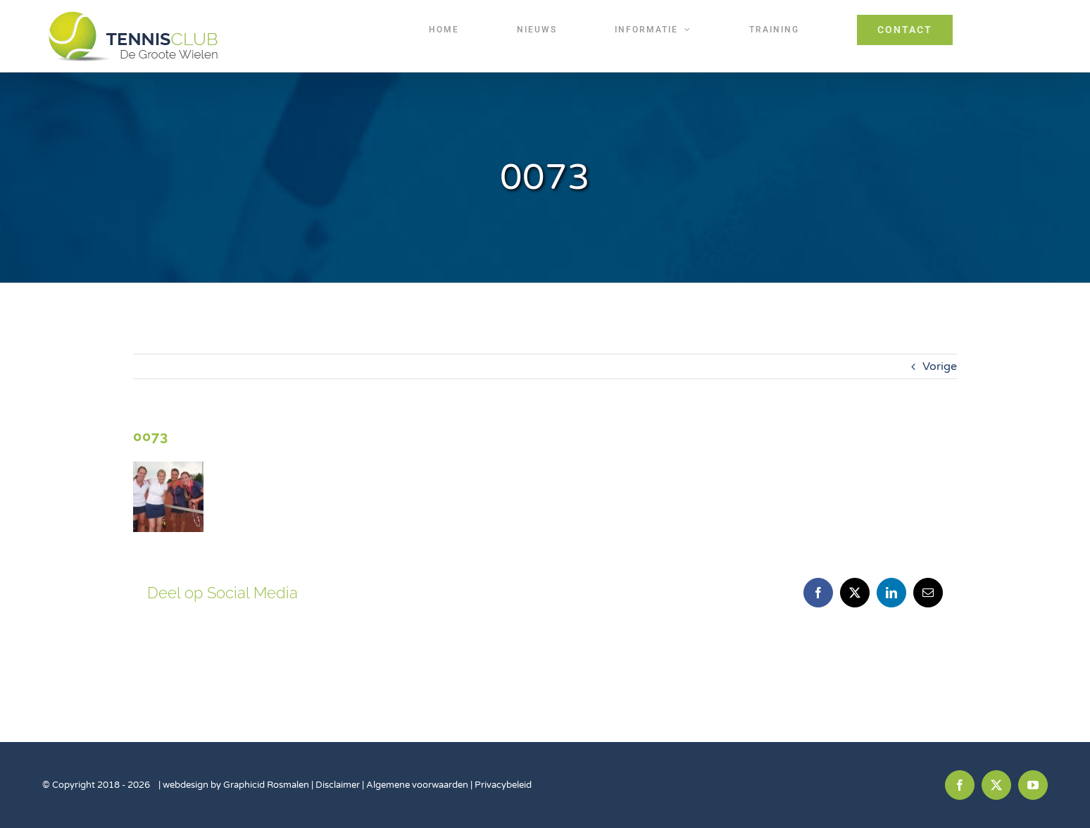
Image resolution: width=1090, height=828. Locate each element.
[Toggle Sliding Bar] (1010, 29)
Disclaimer (338, 785)
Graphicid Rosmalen (266, 785)
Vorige (939, 366)
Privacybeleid (503, 785)
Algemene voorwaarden (417, 785)
